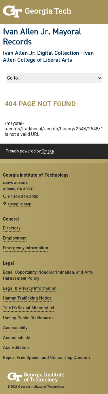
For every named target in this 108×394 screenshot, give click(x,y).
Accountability (16, 337)
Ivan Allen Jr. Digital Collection (41, 53)
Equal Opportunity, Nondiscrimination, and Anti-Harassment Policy (48, 275)
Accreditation (16, 347)
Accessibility (15, 327)
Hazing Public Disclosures (28, 318)
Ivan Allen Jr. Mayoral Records (42, 36)
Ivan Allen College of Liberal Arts (48, 56)
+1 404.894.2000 (22, 196)
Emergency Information (25, 248)
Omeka (47, 151)
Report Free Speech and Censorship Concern (46, 357)
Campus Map (19, 204)
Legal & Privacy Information (29, 288)
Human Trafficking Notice (27, 298)
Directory (11, 228)
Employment (14, 238)
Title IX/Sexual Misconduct (28, 308)
